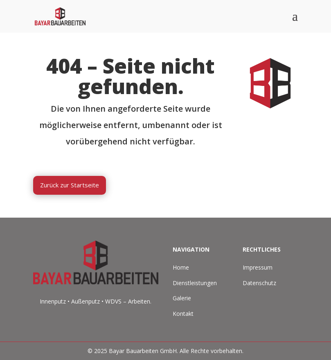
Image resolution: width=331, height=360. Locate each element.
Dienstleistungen (195, 283)
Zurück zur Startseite (69, 185)
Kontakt (183, 313)
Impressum (257, 267)
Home (181, 267)
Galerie (182, 298)
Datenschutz (259, 283)
